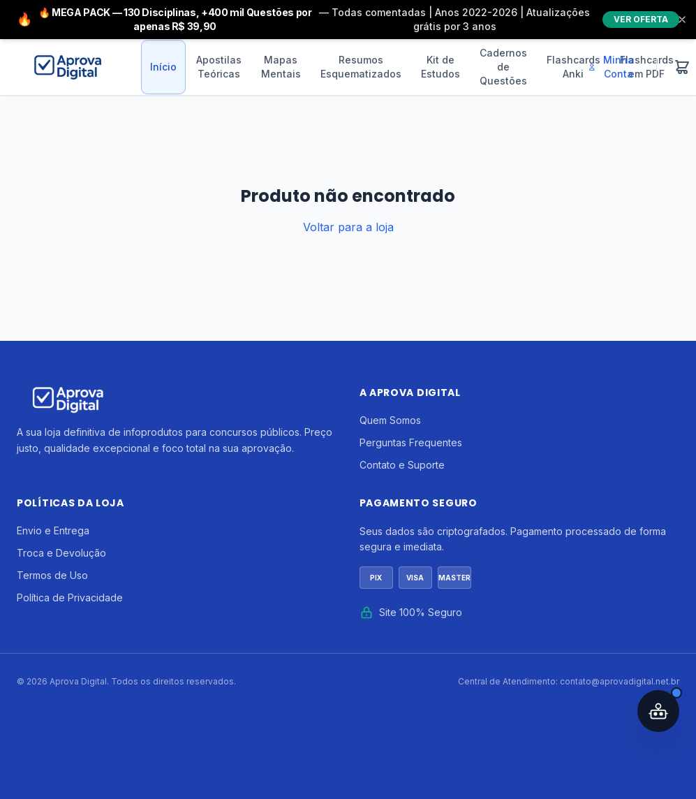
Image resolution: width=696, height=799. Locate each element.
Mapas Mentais (281, 67)
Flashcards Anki (573, 67)
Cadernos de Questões (503, 67)
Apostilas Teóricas (219, 67)
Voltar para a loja (348, 227)
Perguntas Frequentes (411, 442)
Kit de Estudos (440, 67)
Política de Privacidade (70, 597)
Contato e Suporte (402, 465)
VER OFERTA (641, 19)
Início (163, 67)
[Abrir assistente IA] (658, 711)
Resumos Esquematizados (360, 67)
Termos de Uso (52, 575)
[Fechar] (682, 19)
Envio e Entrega (53, 530)
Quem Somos (390, 420)
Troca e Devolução (61, 553)
